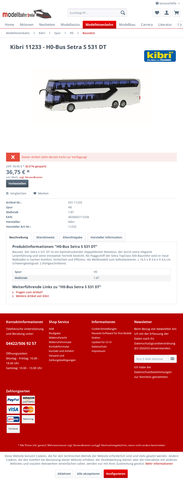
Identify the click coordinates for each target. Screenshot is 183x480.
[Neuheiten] (47, 24)
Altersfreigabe (72, 237)
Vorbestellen (17, 183)
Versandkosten (82, 445)
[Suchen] (123, 13)
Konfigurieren (115, 474)
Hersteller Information (106, 237)
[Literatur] (165, 24)
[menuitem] (97, 13)
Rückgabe (55, 333)
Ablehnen (64, 474)
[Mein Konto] (167, 13)
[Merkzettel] (157, 13)
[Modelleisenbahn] (99, 24)
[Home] (9, 24)
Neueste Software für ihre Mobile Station (112, 335)
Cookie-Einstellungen (104, 329)
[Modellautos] (70, 24)
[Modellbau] (127, 24)
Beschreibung (18, 237)
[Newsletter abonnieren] (172, 359)
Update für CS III (102, 342)
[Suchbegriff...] (97, 13)
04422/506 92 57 (21, 343)
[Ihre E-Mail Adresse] (151, 359)
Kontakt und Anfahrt (61, 351)
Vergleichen (16, 193)
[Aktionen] (26, 24)
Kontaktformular (59, 346)
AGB (51, 329)
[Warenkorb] (177, 13)
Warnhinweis (45, 237)
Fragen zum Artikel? (27, 292)
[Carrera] (147, 24)
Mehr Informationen (159, 463)
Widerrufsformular (60, 342)
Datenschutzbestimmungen (153, 372)
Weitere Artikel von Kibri (30, 296)
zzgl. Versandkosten (31, 177)
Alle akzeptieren (88, 474)
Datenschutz (99, 346)
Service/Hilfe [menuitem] (166, 3)
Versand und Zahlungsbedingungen (62, 358)
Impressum (98, 351)
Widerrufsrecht (58, 337)
